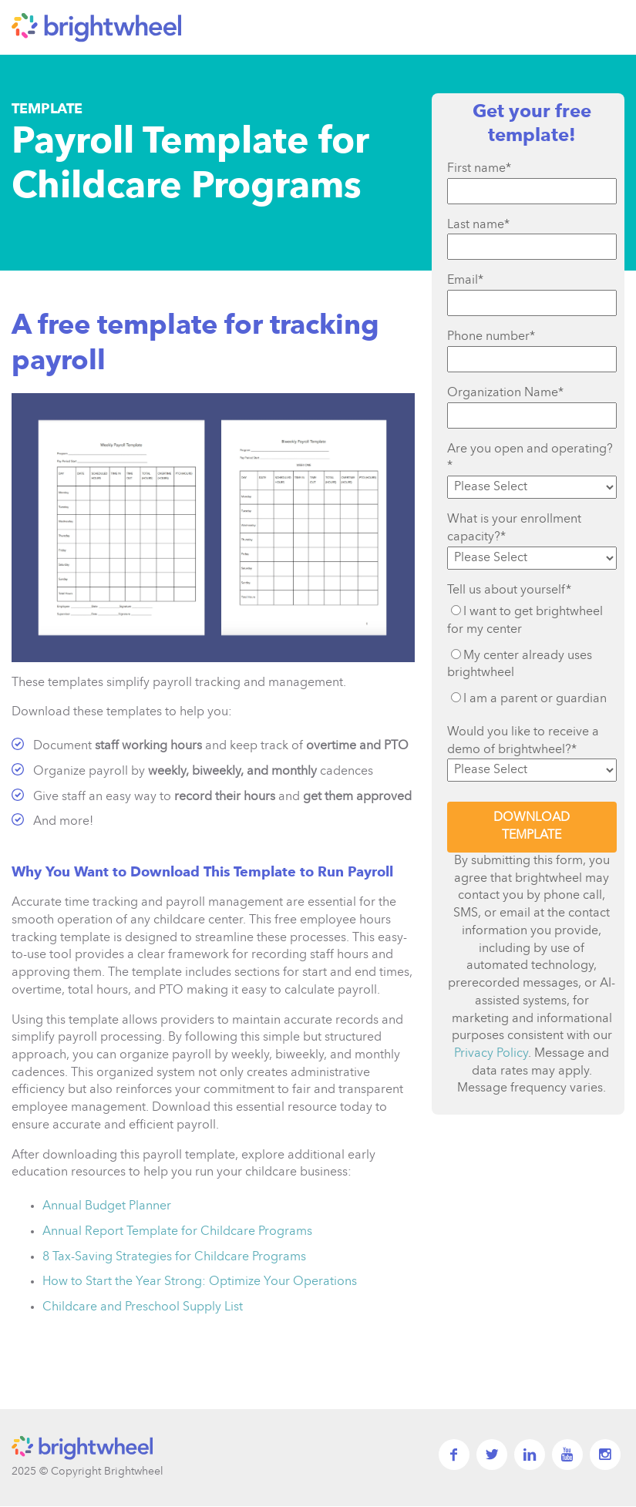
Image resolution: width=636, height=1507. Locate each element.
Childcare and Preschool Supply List (142, 1307)
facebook (454, 1454)
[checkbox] (532, 655)
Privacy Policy (491, 1054)
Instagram (605, 1454)
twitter (491, 1454)
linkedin (529, 1454)
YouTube (567, 1454)
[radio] (532, 620)
